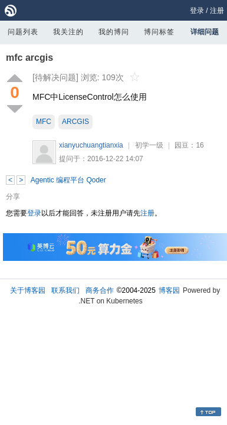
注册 (217, 10)
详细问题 (204, 32)
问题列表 (23, 32)
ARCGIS (75, 121)
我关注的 (68, 32)
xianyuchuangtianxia (91, 145)
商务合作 (99, 290)
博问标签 (159, 32)
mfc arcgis (29, 58)
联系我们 (65, 290)
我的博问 (113, 32)
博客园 (169, 290)
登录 (197, 10)
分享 (13, 196)
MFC (43, 121)
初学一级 (149, 145)
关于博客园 (27, 290)
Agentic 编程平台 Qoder (68, 180)
